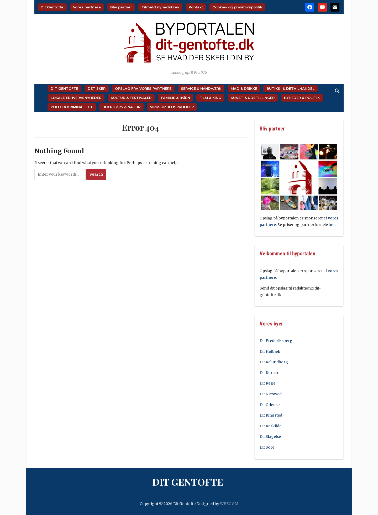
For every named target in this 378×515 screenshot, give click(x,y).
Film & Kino (210, 98)
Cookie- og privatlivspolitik (237, 7)
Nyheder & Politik (302, 98)
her (332, 224)
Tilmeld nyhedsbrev (160, 7)
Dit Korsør (269, 372)
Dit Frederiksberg (276, 340)
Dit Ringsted (271, 415)
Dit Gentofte (52, 7)
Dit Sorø (267, 447)
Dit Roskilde (270, 426)
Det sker (97, 88)
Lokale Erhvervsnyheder (76, 98)
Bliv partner (121, 7)
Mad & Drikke (244, 88)
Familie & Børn (175, 98)
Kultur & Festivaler (131, 98)
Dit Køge (267, 383)
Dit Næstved (271, 394)
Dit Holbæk (270, 351)
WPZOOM (229, 503)
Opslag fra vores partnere (143, 88)
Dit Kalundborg (274, 362)
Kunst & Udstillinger (253, 98)
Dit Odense (270, 404)
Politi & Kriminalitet (72, 107)
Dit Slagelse (270, 436)
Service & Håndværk (201, 88)
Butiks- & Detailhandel (290, 88)
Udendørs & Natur (121, 107)
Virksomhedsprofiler (172, 107)
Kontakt (196, 7)
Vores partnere (87, 7)
